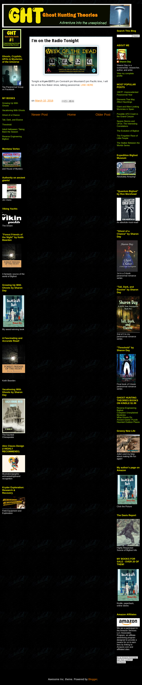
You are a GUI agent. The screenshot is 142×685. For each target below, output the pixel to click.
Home (71, 114)
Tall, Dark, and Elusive (12, 120)
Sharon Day (125, 62)
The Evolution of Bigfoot (128, 131)
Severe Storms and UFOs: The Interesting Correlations (127, 123)
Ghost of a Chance (11, 115)
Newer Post (39, 114)
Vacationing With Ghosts (13, 110)
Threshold (6, 124)
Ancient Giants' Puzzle (127, 420)
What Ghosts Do (124, 417)
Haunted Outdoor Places (128, 422)
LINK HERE (87, 85)
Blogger (92, 679)
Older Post (103, 114)
